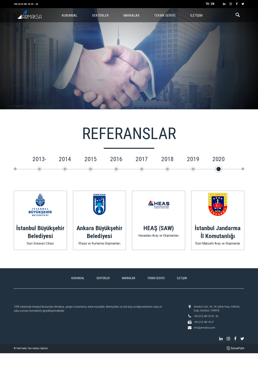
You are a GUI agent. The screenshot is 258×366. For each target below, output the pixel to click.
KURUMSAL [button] (69, 15)
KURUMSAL (77, 278)
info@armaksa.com (204, 327)
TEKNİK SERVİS (165, 15)
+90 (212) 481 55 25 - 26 (26, 4)
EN (212, 3)
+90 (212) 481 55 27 (204, 321)
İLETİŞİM (196, 15)
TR (207, 3)
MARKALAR (131, 15)
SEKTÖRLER (100, 15)
